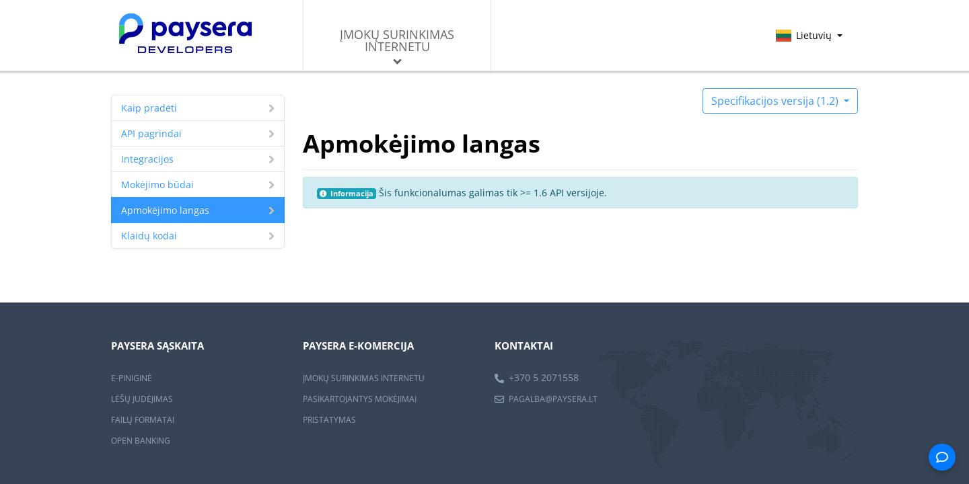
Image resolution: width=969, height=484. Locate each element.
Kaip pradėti (198, 108)
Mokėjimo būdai (198, 184)
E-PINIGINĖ (131, 378)
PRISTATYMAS (329, 420)
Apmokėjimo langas (198, 210)
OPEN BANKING (140, 440)
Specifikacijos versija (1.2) (776, 100)
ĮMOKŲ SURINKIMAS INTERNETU (364, 378)
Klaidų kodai (198, 235)
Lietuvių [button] (808, 35)
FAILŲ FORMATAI (142, 420)
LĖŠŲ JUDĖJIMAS (142, 399)
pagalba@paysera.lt (553, 399)
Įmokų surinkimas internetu (397, 45)
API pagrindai (198, 133)
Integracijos (198, 159)
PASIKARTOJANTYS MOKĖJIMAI (360, 399)
